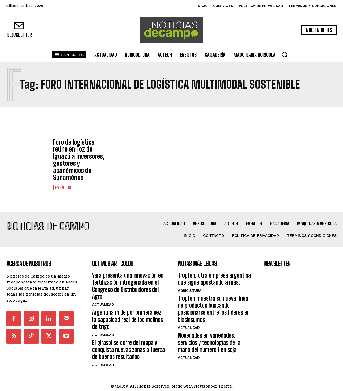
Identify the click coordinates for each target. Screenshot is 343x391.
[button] (284, 54)
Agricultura (190, 288)
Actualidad (103, 302)
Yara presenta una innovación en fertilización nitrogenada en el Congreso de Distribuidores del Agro (127, 283)
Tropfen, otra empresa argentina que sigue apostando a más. (214, 276)
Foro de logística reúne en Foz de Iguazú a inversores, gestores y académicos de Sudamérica (79, 159)
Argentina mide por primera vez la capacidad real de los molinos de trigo (127, 317)
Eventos (63, 187)
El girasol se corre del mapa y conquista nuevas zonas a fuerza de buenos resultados (128, 347)
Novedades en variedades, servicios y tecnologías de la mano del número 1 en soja (209, 340)
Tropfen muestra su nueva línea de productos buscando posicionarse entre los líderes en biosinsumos (214, 306)
